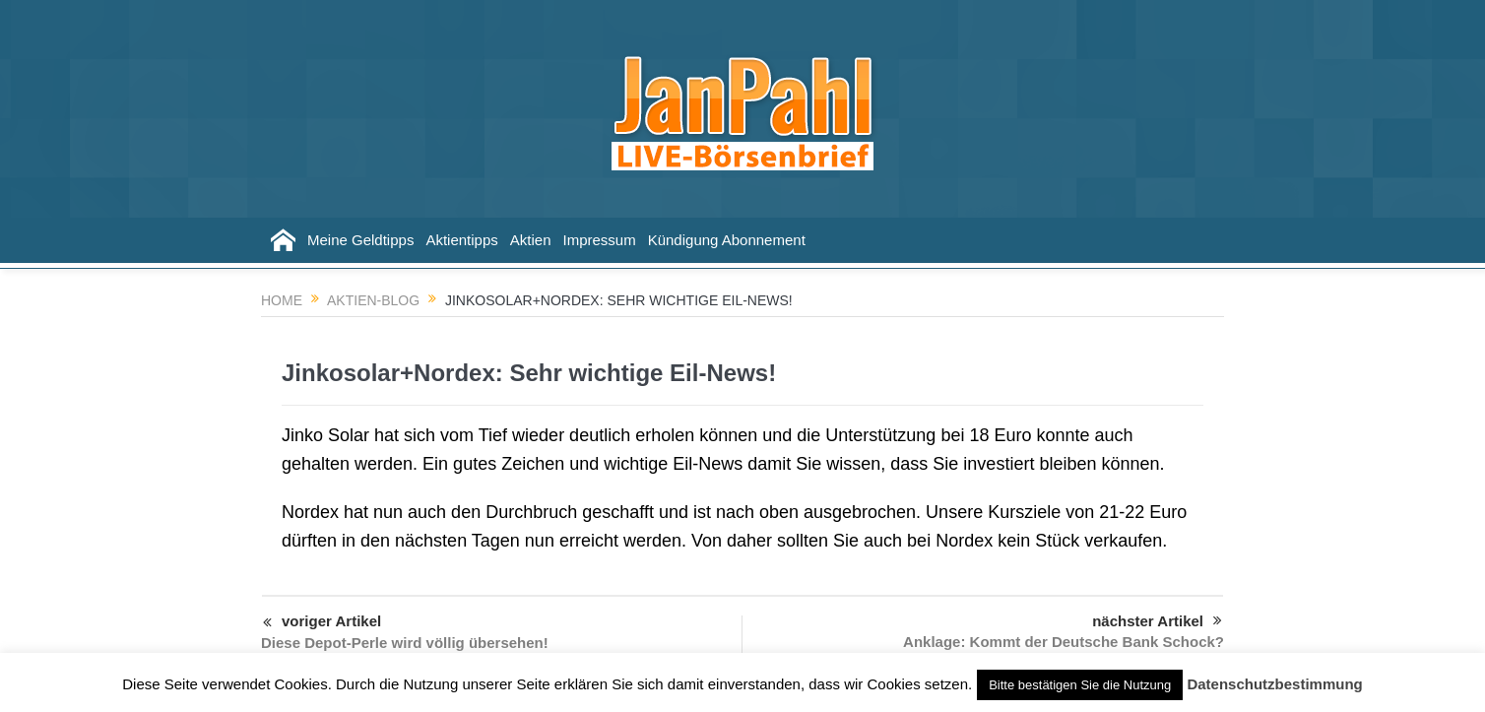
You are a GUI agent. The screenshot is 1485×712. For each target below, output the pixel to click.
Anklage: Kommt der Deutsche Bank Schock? (1063, 641)
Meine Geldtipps (360, 239)
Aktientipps (461, 239)
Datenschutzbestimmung (1274, 684)
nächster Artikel (1157, 621)
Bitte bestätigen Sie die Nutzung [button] (1080, 685)
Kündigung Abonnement (727, 239)
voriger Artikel (322, 623)
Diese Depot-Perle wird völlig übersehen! (405, 642)
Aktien (530, 239)
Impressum (598, 239)
